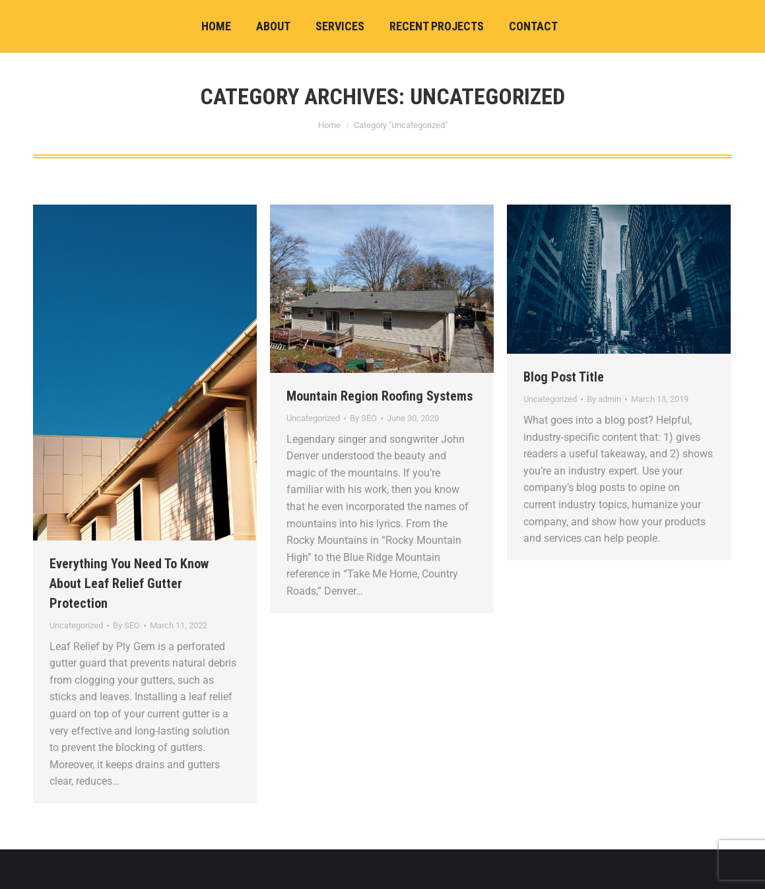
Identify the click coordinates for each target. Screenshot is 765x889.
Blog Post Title (563, 377)
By (126, 625)
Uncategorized (76, 625)
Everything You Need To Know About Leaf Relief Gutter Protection (129, 583)
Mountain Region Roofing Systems (379, 396)
